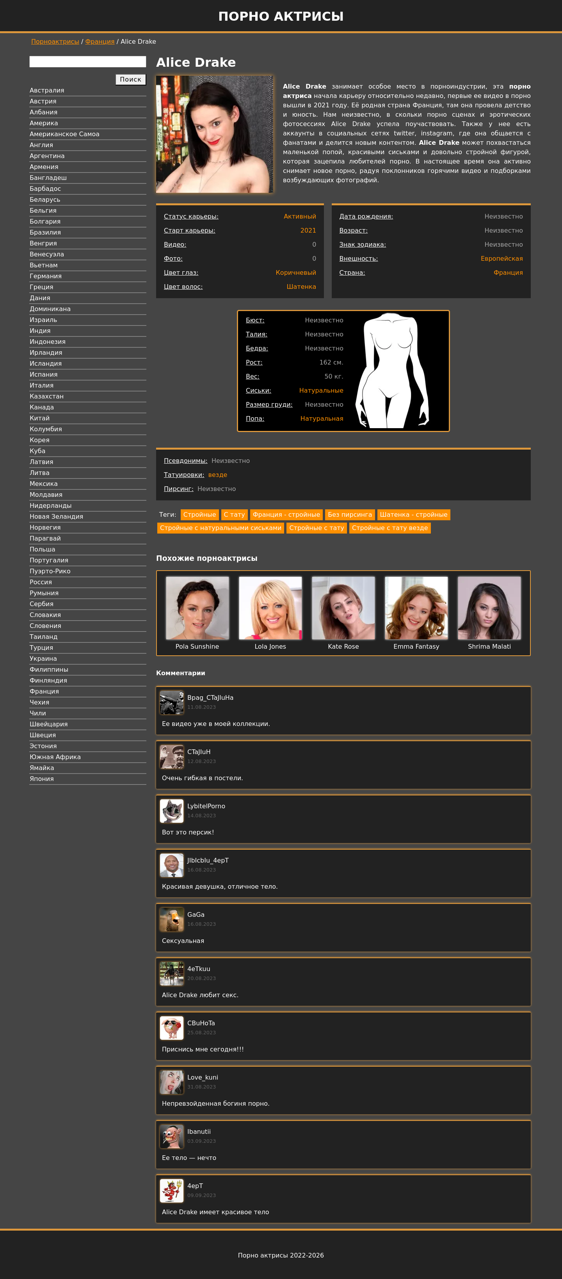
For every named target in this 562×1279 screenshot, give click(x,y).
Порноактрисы (55, 41)
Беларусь (45, 199)
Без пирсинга (350, 514)
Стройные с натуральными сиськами (220, 528)
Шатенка (301, 286)
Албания (43, 112)
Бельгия (43, 210)
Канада (42, 407)
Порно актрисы (281, 16)
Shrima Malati (489, 646)
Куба (38, 451)
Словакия (45, 615)
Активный (300, 216)
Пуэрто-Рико (50, 571)
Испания (44, 374)
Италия (41, 385)
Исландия (46, 363)
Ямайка (42, 768)
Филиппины (49, 669)
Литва (40, 473)
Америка (44, 123)
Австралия (47, 90)
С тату (234, 514)
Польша (42, 549)
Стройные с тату (316, 528)
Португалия (49, 560)
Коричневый (296, 272)
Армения (44, 167)
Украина (43, 658)
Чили (38, 713)
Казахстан (47, 396)
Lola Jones (270, 646)
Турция (41, 647)
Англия (41, 145)
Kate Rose (343, 646)
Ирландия (46, 352)
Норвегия (45, 527)
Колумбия (46, 429)
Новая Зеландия (56, 516)
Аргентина (47, 156)
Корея (40, 440)
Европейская (502, 258)
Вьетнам (44, 265)
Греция (41, 287)
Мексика (44, 483)
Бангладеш (48, 177)
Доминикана (50, 309)
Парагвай (45, 538)
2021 (309, 230)
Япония (42, 779)
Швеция (43, 735)
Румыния (44, 593)
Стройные (199, 514)
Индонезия (48, 341)
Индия (40, 330)
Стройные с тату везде (390, 528)
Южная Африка (55, 757)
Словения (45, 626)
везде (218, 475)
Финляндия (48, 680)
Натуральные (321, 390)
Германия (46, 276)
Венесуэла (47, 254)
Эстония (43, 746)
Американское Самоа (65, 134)
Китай (40, 418)
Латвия (41, 462)
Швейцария (49, 724)
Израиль (43, 320)
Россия (41, 582)
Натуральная (322, 418)
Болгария (45, 221)
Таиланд (44, 636)
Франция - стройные (286, 514)
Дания (40, 298)
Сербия (41, 604)
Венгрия (43, 243)
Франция (100, 41)
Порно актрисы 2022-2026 (281, 1255)
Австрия (43, 101)
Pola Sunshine (197, 646)
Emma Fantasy (416, 646)
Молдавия (46, 494)
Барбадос (45, 188)
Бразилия (45, 232)
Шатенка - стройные (414, 514)
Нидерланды (51, 505)
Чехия (39, 702)
